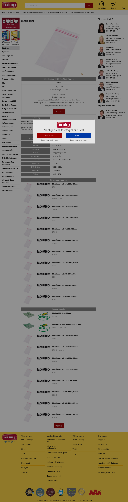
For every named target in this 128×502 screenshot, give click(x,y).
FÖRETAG (49, 147)
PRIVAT (78, 147)
